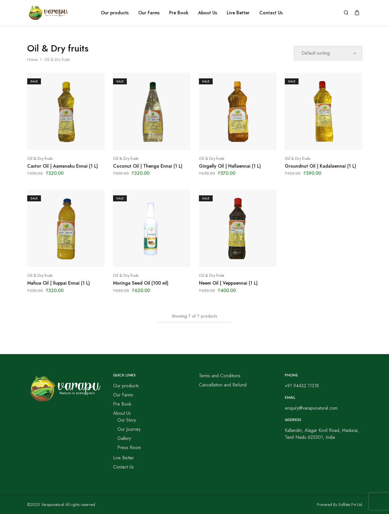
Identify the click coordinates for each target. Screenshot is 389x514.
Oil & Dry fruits (39, 158)
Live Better (238, 13)
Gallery (124, 438)
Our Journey (129, 429)
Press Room (129, 447)
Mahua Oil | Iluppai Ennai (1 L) (58, 283)
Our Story (126, 420)
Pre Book (178, 13)
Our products (115, 13)
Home (32, 59)
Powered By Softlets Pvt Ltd (339, 504)
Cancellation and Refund (222, 385)
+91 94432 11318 (302, 385)
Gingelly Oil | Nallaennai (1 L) (230, 166)
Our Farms (148, 13)
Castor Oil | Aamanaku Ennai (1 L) (62, 166)
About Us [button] (207, 13)
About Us (122, 413)
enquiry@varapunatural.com (311, 408)
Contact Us (271, 13)
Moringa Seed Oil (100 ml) (140, 283)
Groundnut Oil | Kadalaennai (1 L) (320, 166)
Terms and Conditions (219, 375)
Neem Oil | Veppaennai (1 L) (228, 283)
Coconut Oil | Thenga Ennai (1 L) (147, 166)
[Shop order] (328, 53)
